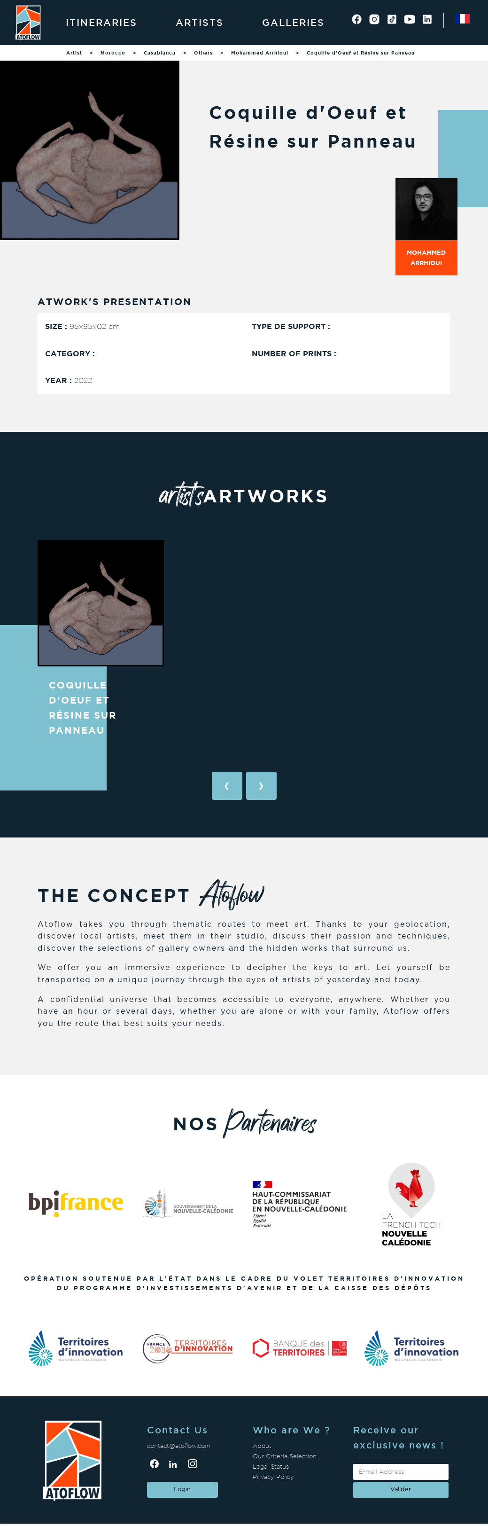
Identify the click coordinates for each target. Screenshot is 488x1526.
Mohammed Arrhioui (259, 52)
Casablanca (160, 52)
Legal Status (271, 1466)
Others (203, 52)
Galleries (293, 22)
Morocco (113, 52)
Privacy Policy (273, 1477)
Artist (74, 52)
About (262, 1446)
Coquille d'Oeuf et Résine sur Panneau (361, 52)
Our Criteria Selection (285, 1456)
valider (400, 1490)
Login (182, 1490)
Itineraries (101, 22)
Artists (200, 22)
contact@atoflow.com (178, 1446)
